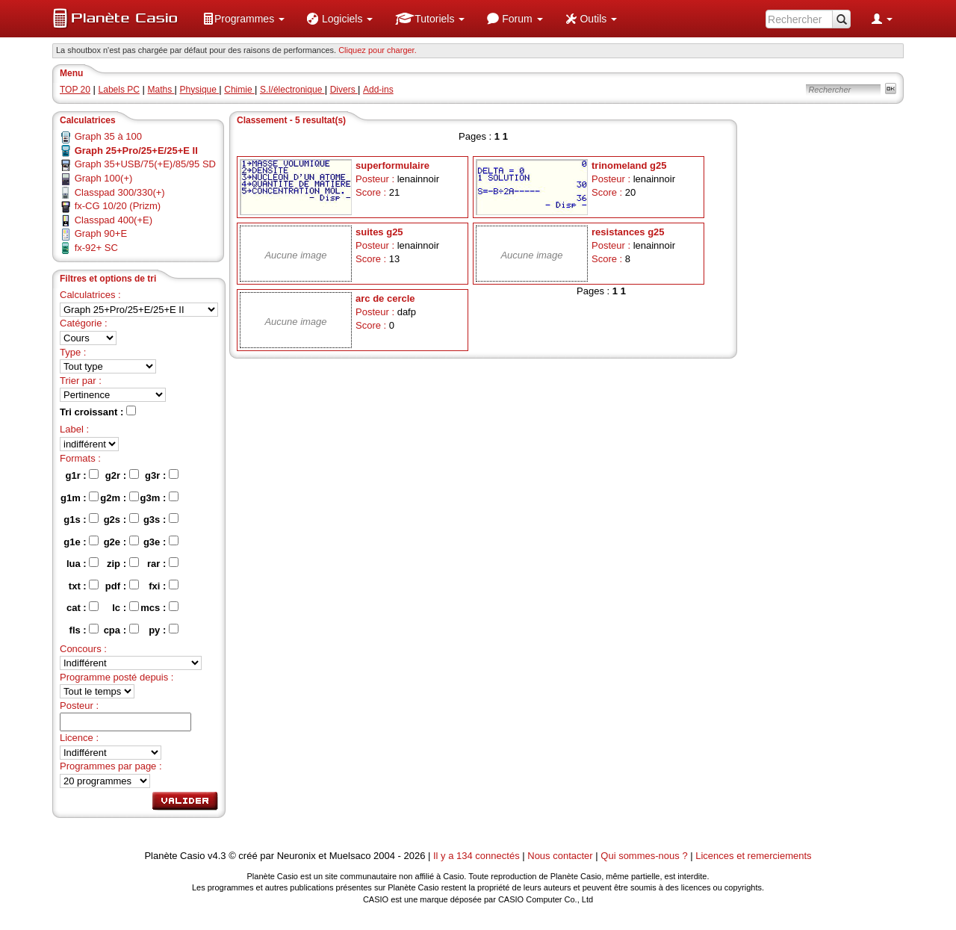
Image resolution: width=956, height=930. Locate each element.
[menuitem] (243, 18)
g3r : (162, 475)
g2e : (121, 542)
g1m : (79, 497)
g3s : (161, 519)
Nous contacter (559, 855)
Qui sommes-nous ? (643, 855)
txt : (84, 586)
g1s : (81, 519)
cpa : (121, 630)
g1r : (82, 475)
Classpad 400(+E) (113, 220)
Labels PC (119, 89)
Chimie (239, 89)
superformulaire (392, 165)
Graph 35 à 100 (108, 136)
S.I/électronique (292, 89)
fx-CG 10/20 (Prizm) (118, 205)
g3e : (161, 542)
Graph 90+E (101, 233)
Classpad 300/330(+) (120, 192)
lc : (125, 607)
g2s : (121, 519)
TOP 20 (75, 89)
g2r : (122, 475)
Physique (200, 89)
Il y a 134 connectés (477, 855)
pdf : (122, 586)
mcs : (159, 607)
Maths (161, 89)
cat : (82, 607)
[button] (243, 18)
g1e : (81, 542)
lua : (82, 563)
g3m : (159, 497)
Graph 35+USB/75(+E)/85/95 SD (145, 164)
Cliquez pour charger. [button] (377, 50)
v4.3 (217, 855)
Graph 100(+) (104, 178)
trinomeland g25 (629, 165)
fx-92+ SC (96, 247)
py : (164, 630)
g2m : (119, 497)
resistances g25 (628, 232)
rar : (163, 563)
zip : (123, 563)
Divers (344, 89)
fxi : (164, 586)
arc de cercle (385, 298)
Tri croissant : (98, 412)
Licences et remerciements (753, 855)
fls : (84, 630)
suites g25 (379, 232)
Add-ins (378, 89)
